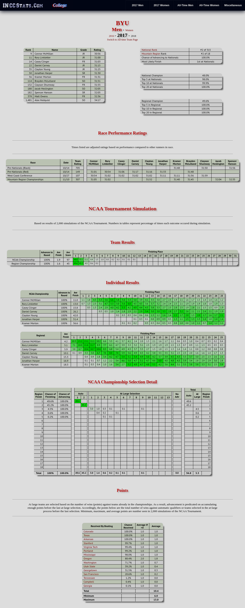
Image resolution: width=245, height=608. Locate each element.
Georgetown (90, 570)
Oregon (88, 558)
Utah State (89, 566)
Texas (87, 535)
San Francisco (91, 574)
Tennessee (89, 577)
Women (129, 30)
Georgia (88, 585)
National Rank (149, 49)
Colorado (89, 531)
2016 (111, 36)
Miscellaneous (233, 5)
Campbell (89, 581)
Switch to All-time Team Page (122, 39)
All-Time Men (185, 5)
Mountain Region (151, 53)
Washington (90, 562)
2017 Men (137, 5)
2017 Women (161, 5)
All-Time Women (209, 5)
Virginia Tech (91, 547)
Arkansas (88, 539)
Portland (88, 550)
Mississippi (90, 554)
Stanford (88, 543)
